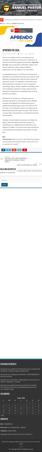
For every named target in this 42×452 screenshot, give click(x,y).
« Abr (2, 415)
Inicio (2, 23)
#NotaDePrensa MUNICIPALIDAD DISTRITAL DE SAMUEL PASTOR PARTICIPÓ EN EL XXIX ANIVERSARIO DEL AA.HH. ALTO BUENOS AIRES (18, 387)
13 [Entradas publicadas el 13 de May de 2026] (15, 408)
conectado (34, 171)
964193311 (29, 434)
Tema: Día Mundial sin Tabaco (25, 164)
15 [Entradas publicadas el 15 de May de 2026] (27, 408)
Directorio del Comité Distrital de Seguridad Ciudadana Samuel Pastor (16, 159)
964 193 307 (20, 434)
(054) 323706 (12, 431)
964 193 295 (12, 434)
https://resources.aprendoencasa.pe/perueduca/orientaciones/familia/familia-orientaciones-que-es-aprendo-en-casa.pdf (20, 141)
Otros (8, 23)
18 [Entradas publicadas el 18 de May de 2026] (3, 410)
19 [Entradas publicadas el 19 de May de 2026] (9, 410)
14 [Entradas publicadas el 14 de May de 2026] (21, 408)
